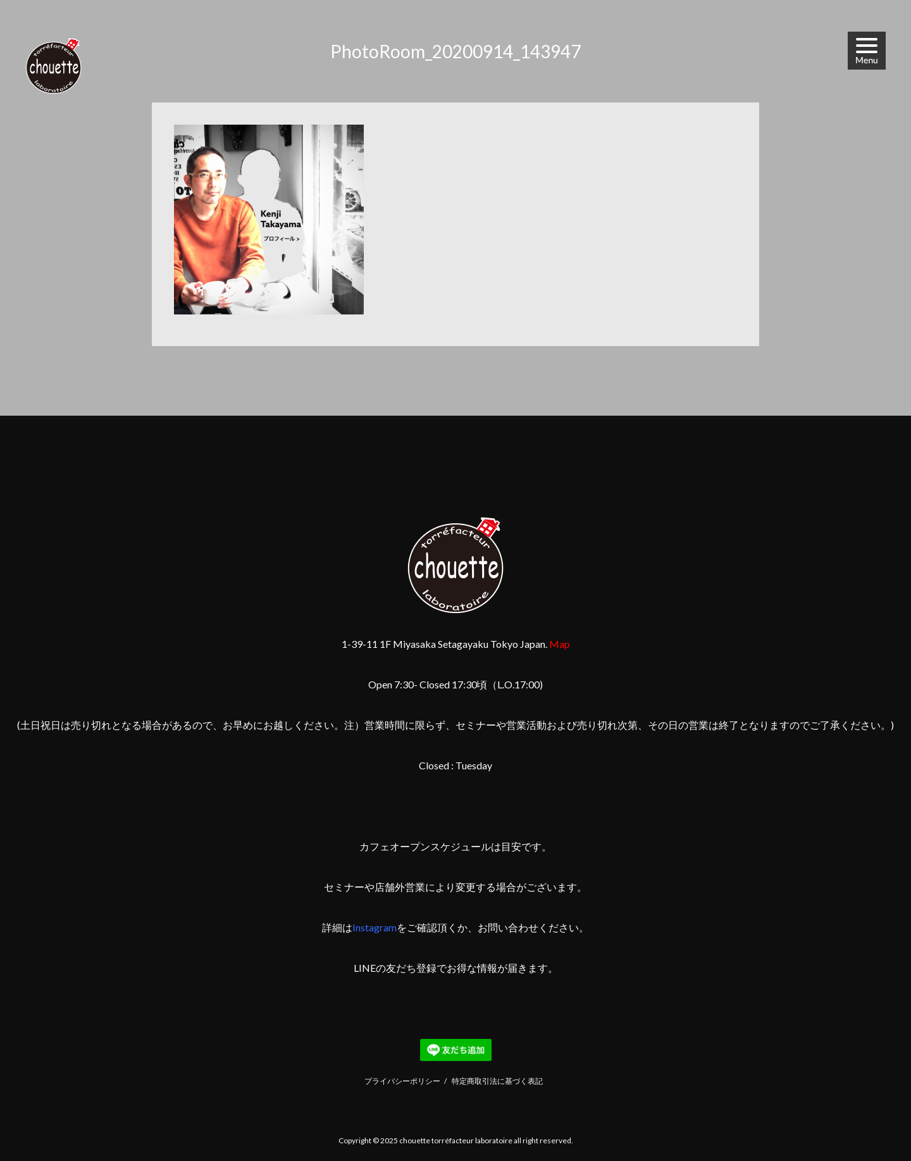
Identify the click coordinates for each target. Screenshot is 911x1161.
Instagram (374, 927)
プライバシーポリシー (402, 1081)
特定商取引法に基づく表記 (497, 1081)
